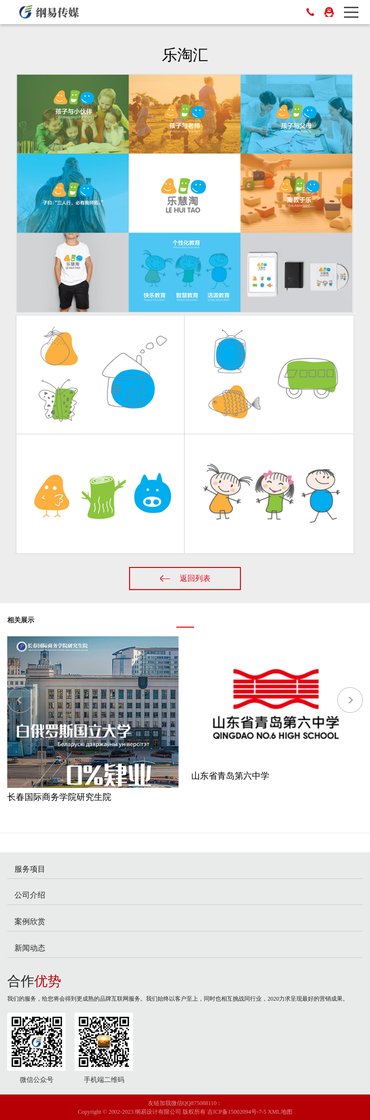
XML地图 (280, 1111)
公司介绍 (29, 895)
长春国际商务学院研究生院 (59, 797)
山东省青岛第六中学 (230, 776)
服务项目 (29, 869)
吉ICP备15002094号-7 (234, 1111)
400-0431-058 (310, 12)
